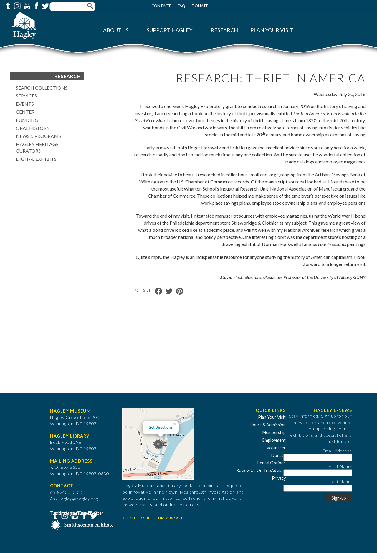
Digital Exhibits (36, 159)
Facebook (35, 5)
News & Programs (38, 136)
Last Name (341, 481)
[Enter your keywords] (72, 6)
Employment (274, 440)
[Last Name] (317, 488)
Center (25, 112)
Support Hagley (169, 30)
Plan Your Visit (271, 30)
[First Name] (317, 472)
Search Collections (41, 87)
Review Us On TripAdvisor (261, 470)
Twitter (45, 5)
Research (224, 30)
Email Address (337, 450)
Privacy (279, 478)
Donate (200, 6)
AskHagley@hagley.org (74, 498)
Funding (27, 120)
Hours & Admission (268, 424)
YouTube (26, 5)
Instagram (16, 5)
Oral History (32, 128)
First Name (340, 466)
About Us (115, 30)
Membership (274, 432)
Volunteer (276, 447)
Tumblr (7, 5)
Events (25, 104)
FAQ (181, 6)
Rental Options (271, 462)
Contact (161, 6)
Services (26, 95)
